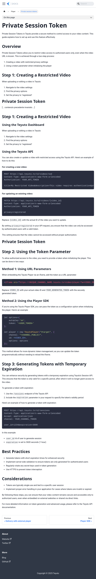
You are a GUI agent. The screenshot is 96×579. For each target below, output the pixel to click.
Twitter (6, 543)
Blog (4, 557)
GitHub (6, 561)
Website (7, 539)
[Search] (85, 4)
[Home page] (4, 11)
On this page (9, 17)
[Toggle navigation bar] (4, 4)
